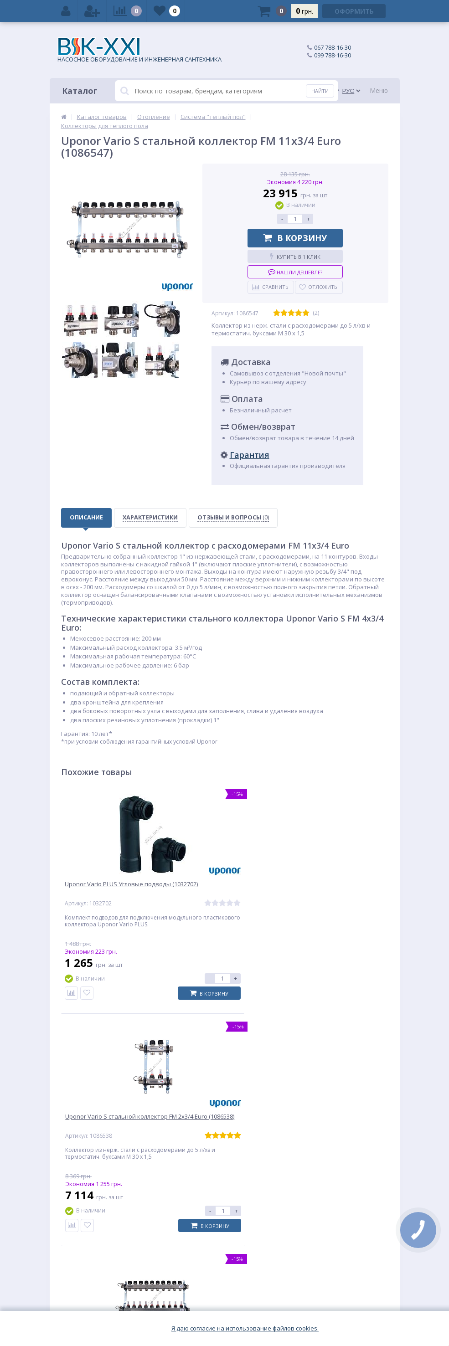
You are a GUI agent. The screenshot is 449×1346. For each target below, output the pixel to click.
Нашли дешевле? (295, 272)
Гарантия (249, 454)
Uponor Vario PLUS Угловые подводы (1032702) (107, 890)
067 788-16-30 (332, 47)
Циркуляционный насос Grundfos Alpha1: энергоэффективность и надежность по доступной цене (125, 1066)
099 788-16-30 (332, 55)
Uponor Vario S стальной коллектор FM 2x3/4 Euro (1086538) (212, 893)
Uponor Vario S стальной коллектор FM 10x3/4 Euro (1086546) (323, 893)
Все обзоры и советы (357, 1031)
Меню (379, 90)
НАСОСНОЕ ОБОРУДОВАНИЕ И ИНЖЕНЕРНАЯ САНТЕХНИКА (139, 50)
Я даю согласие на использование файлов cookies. (245, 1328)
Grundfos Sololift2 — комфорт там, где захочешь (351, 1054)
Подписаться (347, 1126)
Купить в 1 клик (295, 256)
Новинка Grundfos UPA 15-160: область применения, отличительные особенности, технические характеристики (235, 1070)
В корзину (295, 237)
